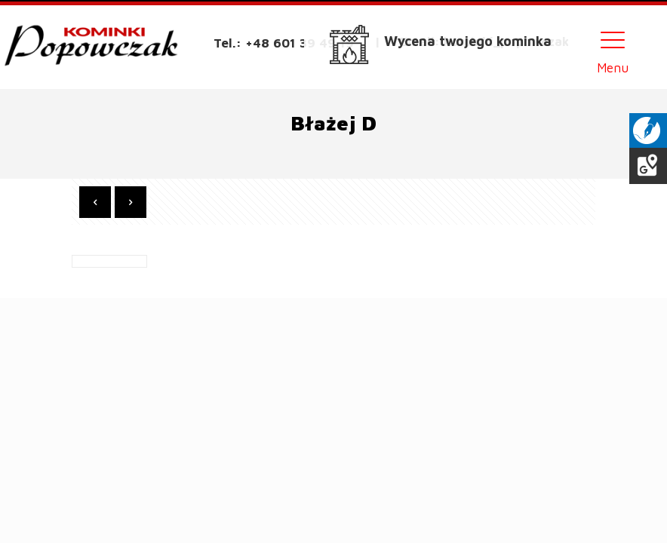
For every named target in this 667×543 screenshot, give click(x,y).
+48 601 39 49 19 (299, 43)
